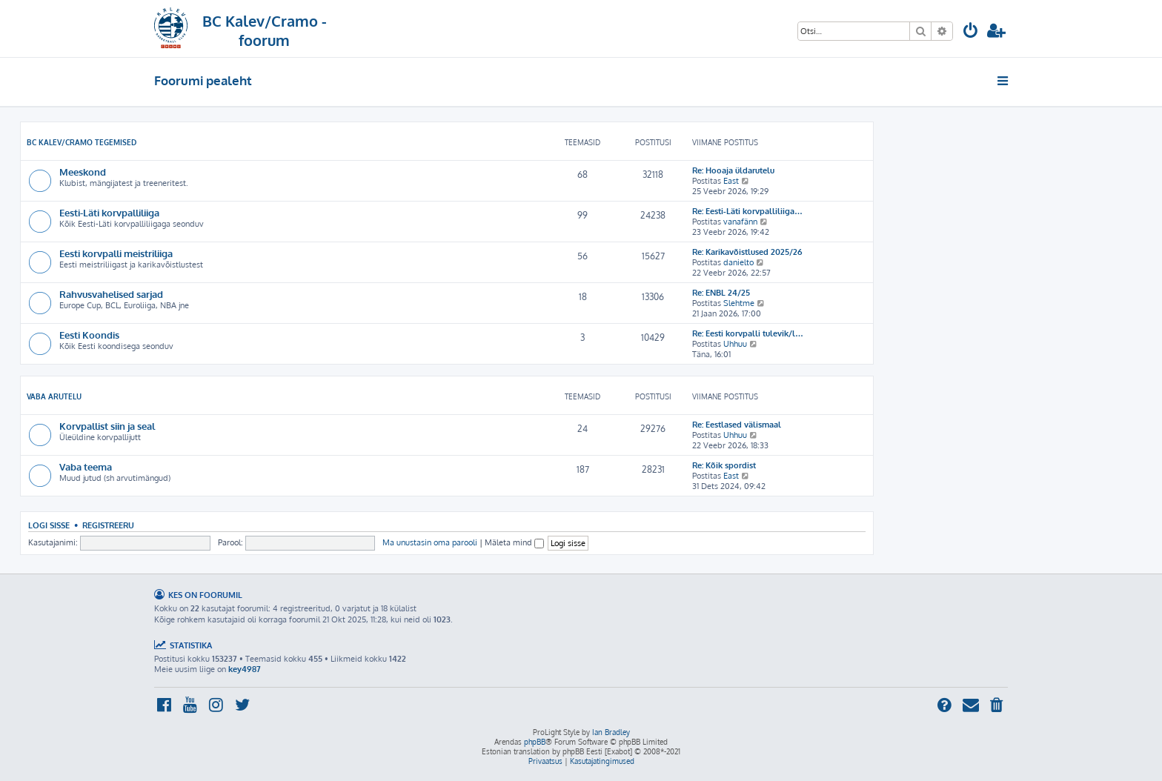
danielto (738, 262)
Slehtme (738, 303)
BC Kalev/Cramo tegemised (81, 142)
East (731, 181)
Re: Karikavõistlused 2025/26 (747, 252)
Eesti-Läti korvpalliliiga (109, 212)
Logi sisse (49, 525)
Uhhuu (735, 344)
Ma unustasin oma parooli (429, 542)
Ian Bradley (611, 732)
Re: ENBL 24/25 (721, 293)
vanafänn (740, 221)
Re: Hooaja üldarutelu (733, 170)
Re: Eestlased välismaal (736, 424)
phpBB (534, 741)
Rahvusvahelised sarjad (111, 294)
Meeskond (82, 171)
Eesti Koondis (89, 334)
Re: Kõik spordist (724, 465)
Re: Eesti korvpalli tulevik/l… (747, 333)
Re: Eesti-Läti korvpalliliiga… (747, 211)
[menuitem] (970, 32)
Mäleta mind (514, 542)
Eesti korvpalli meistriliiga (116, 253)
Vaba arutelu (54, 396)
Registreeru (108, 525)
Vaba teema (85, 466)
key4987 (244, 669)
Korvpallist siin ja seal (107, 425)
